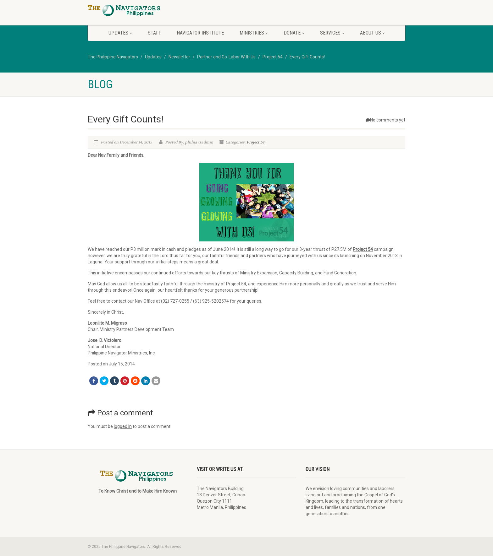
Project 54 (255, 142)
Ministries (254, 33)
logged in (123, 426)
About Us (372, 33)
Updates (120, 33)
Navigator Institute (200, 33)
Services (332, 33)
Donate (294, 33)
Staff (154, 33)
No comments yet (385, 119)
